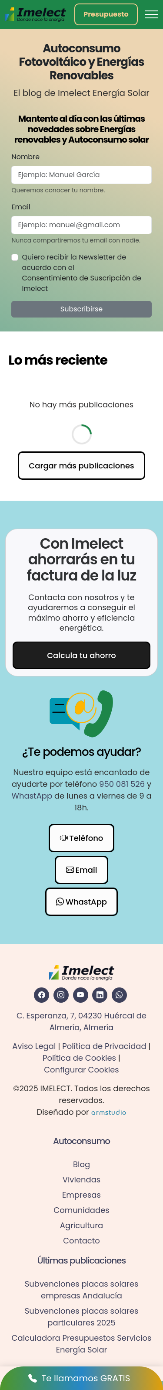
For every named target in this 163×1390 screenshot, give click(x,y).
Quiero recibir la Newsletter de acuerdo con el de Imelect (81, 273)
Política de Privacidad (104, 1046)
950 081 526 (122, 784)
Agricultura (81, 1225)
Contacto (81, 1240)
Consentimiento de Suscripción (76, 278)
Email (20, 207)
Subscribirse (81, 309)
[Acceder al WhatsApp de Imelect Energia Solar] (119, 995)
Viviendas (82, 1179)
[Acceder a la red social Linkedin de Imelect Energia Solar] (99, 995)
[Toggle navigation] (151, 14)
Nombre (25, 157)
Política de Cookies (79, 1057)
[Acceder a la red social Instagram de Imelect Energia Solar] (61, 995)
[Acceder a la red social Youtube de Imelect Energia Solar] (80, 995)
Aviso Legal (34, 1046)
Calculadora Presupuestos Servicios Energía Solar (82, 1343)
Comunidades (81, 1210)
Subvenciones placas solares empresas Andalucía (82, 1289)
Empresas (81, 1194)
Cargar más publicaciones (81, 465)
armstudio (108, 1112)
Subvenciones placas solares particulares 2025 (82, 1316)
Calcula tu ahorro (81, 655)
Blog (81, 1164)
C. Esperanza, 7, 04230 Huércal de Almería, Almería (81, 1021)
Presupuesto (106, 14)
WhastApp (31, 795)
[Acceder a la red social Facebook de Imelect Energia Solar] (41, 995)
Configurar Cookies (81, 1069)
